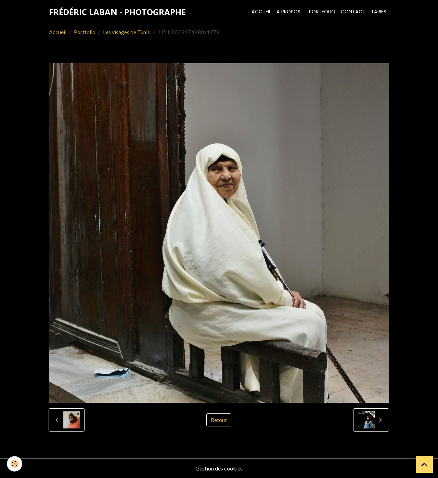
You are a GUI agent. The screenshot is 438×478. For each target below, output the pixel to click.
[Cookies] (14, 464)
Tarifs (378, 11)
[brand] (117, 12)
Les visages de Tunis (126, 32)
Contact (353, 11)
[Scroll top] (424, 464)
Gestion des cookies (219, 468)
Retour (219, 419)
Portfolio (322, 11)
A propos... (290, 11)
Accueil (261, 11)
